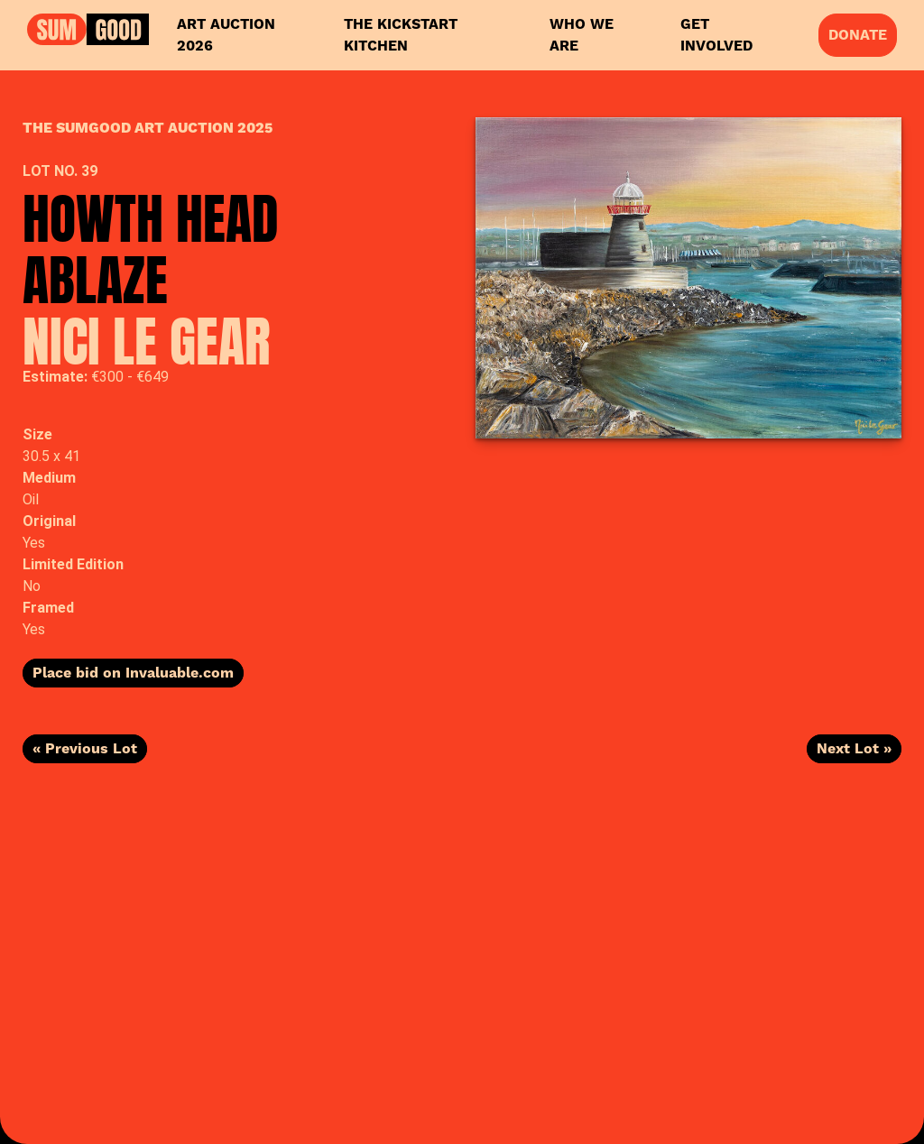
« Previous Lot (84, 749)
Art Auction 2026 (226, 35)
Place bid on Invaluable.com (133, 673)
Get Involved (716, 35)
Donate (857, 35)
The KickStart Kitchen (400, 35)
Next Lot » (854, 749)
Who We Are (582, 35)
